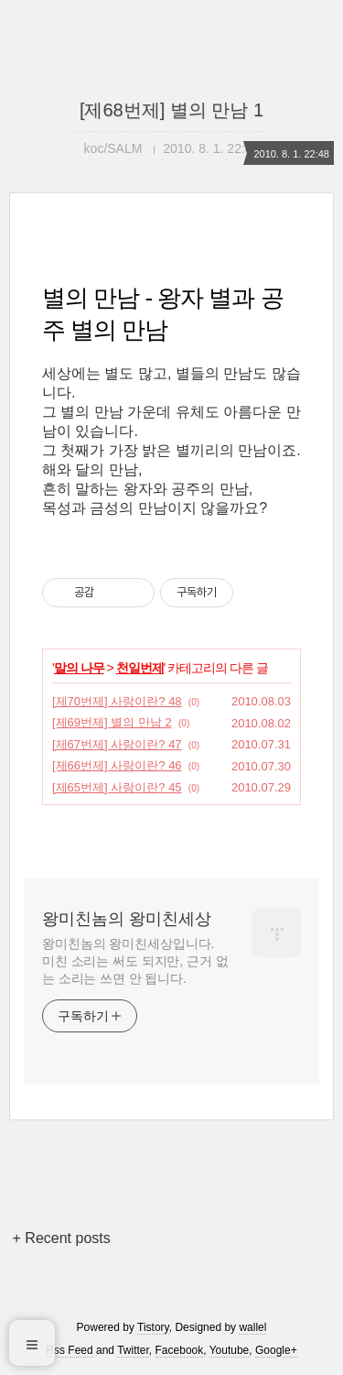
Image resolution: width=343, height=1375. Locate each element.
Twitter (133, 1350)
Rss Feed (69, 1350)
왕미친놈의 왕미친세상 (126, 919)
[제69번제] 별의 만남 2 (112, 722)
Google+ (276, 1350)
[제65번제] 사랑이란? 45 (117, 787)
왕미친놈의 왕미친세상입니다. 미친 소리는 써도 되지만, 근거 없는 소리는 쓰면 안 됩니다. (135, 961)
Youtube (229, 1350)
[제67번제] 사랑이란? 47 (117, 744)
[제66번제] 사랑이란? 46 (117, 765)
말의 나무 (79, 667)
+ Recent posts (62, 1238)
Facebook (179, 1350)
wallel (252, 1327)
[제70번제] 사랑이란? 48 (117, 701)
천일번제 (140, 667)
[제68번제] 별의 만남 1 (171, 110)
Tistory (153, 1327)
